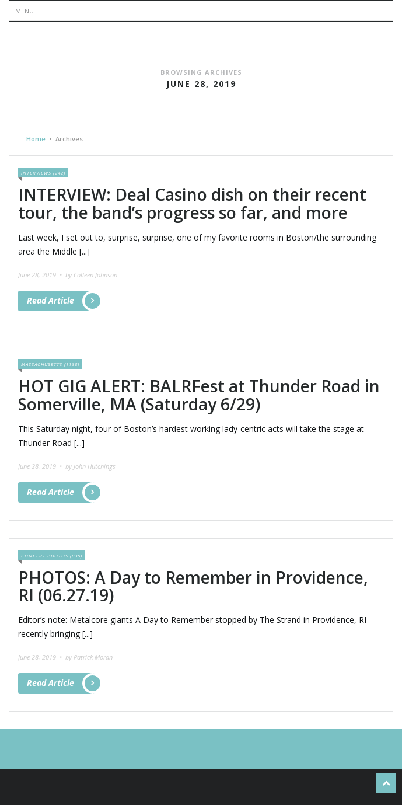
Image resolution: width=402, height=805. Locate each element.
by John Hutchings (90, 466)
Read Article (61, 301)
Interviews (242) (43, 172)
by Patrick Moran (89, 657)
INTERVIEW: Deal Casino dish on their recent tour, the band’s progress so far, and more (192, 203)
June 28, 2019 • (41, 274)
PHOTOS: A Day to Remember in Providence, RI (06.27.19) (193, 586)
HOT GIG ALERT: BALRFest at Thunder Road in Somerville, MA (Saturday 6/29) (199, 395)
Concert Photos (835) (51, 555)
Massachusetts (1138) (50, 364)
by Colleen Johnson (91, 274)
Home (36, 138)
